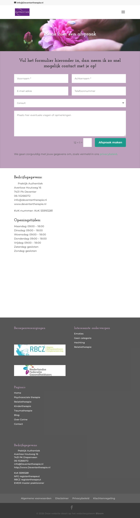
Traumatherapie (23, 410)
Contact (18, 424)
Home (17, 392)
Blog (16, 415)
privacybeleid (108, 154)
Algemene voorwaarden (36, 498)
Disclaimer (62, 498)
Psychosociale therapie (27, 397)
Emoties (79, 333)
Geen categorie (82, 338)
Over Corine (20, 419)
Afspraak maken (110, 142)
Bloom (100, 513)
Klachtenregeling (104, 498)
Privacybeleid (80, 498)
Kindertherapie (22, 406)
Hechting (79, 342)
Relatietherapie (22, 401)
